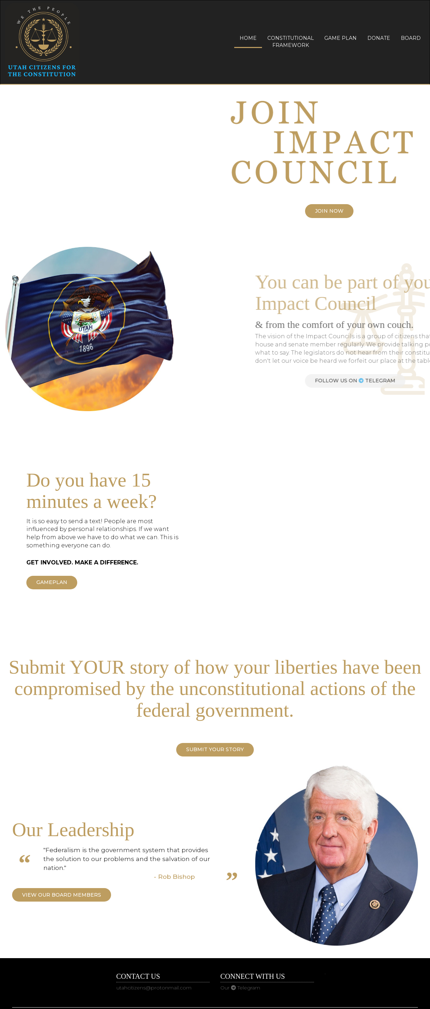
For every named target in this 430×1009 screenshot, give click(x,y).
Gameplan (51, 582)
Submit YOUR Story (215, 749)
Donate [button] (378, 38)
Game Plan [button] (340, 38)
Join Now (329, 211)
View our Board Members (61, 895)
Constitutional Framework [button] (290, 41)
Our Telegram (240, 987)
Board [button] (411, 38)
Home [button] (248, 38)
